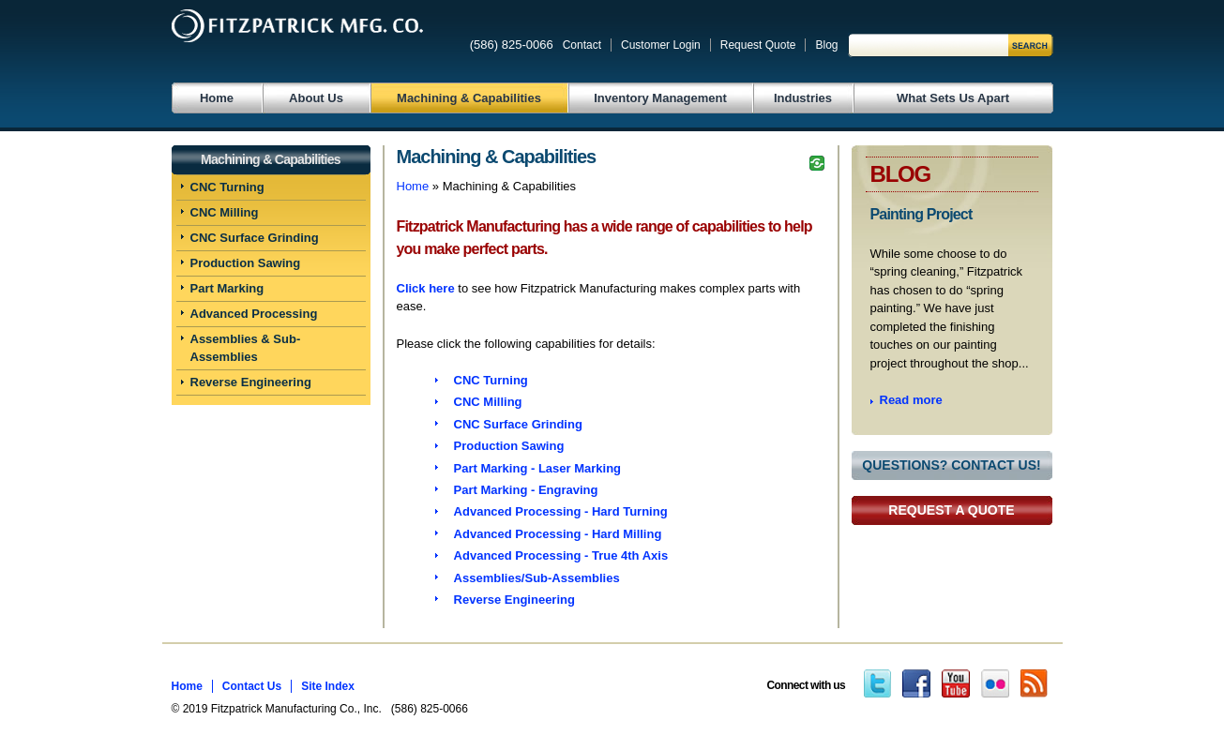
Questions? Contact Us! (951, 465)
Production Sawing (245, 263)
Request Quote (758, 45)
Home (217, 98)
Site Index (328, 686)
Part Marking (227, 288)
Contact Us (251, 686)
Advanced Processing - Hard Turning (561, 511)
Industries (803, 98)
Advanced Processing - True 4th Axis (561, 555)
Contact (582, 45)
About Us (316, 98)
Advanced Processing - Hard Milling (558, 534)
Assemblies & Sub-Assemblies (245, 348)
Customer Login (661, 45)
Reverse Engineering (250, 382)
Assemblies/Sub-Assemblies (537, 578)
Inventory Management (660, 98)
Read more (911, 400)
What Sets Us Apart (953, 98)
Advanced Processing (254, 314)
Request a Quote (951, 510)
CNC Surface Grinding (254, 238)
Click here (426, 288)
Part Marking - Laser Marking (537, 468)
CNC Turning (227, 187)
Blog (826, 45)
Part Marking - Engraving (526, 490)
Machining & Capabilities (469, 98)
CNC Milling (224, 212)
